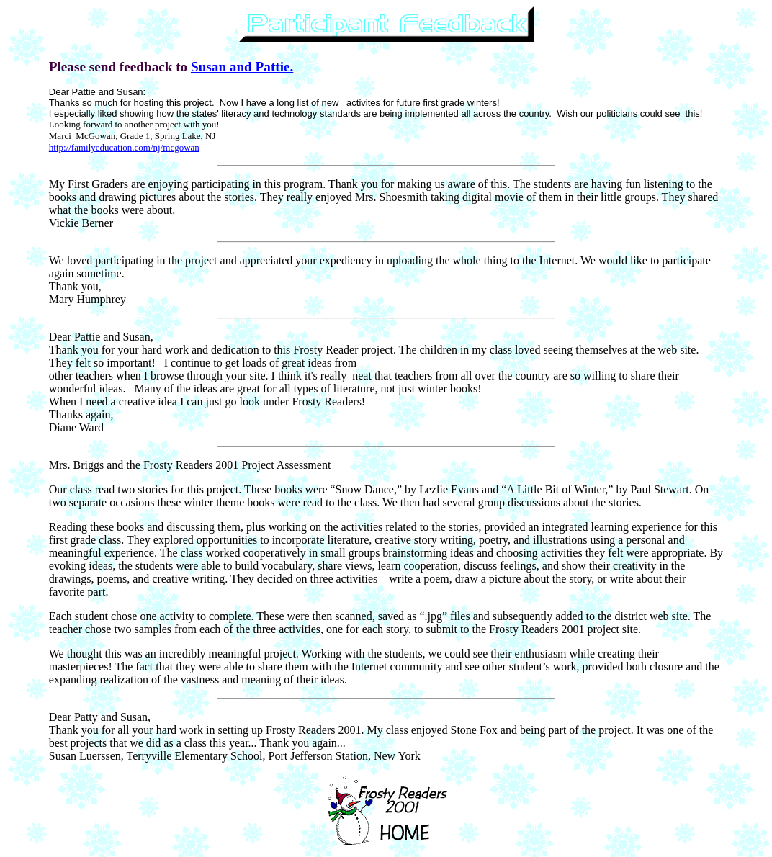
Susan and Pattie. (242, 66)
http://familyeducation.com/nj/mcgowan (124, 147)
